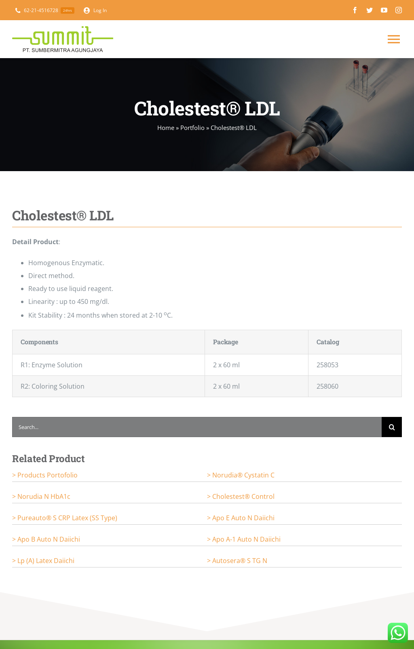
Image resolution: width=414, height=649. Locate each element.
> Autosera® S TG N (237, 560)
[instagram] (398, 10)
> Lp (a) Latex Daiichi (43, 560)
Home (165, 128)
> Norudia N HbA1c (41, 496)
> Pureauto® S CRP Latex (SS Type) (64, 517)
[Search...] (197, 427)
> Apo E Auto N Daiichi (241, 517)
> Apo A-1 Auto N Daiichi (244, 539)
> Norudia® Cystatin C (241, 475)
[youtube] (384, 10)
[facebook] (355, 10)
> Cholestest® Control (241, 496)
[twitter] (369, 10)
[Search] (392, 427)
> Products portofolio (45, 475)
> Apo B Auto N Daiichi (46, 539)
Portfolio (192, 128)
